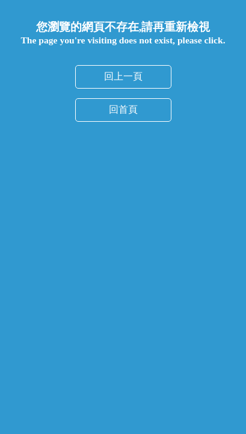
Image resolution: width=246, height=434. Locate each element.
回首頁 (123, 109)
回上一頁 (123, 76)
